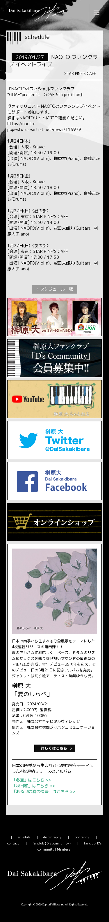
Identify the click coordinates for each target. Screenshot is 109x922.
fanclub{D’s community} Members (69, 846)
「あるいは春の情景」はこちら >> (43, 791)
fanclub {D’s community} (51, 843)
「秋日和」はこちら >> (33, 785)
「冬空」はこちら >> (31, 780)
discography (52, 837)
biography (81, 837)
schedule (23, 837)
